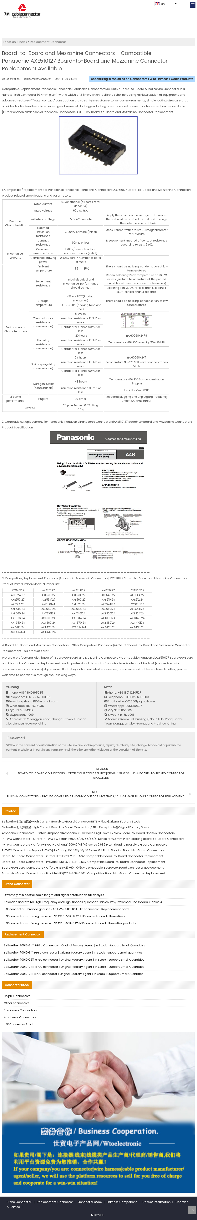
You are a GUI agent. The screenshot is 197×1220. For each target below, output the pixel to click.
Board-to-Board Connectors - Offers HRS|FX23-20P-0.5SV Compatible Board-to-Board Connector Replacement (83, 856)
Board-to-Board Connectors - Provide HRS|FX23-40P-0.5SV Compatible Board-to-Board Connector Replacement (83, 862)
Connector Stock (90, 1202)
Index (23, 42)
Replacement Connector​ (48, 42)
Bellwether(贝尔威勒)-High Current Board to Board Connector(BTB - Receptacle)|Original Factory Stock (75, 827)
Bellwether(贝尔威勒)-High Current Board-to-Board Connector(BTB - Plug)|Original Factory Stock (71, 821)
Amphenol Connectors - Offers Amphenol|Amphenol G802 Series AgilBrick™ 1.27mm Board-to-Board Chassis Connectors (88, 833)
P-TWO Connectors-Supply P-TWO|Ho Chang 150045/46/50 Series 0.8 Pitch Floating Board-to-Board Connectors (83, 850)
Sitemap (97, 1215)
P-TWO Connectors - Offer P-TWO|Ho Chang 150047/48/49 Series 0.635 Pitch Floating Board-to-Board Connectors (84, 844)
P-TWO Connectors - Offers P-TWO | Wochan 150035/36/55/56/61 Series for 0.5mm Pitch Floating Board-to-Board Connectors (93, 839)
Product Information (156, 1202)
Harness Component (122, 1202)
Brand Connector (19, 1202)
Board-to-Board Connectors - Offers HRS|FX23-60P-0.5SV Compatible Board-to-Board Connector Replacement (83, 868)
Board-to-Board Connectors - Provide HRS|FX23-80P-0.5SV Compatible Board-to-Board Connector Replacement (83, 873)
